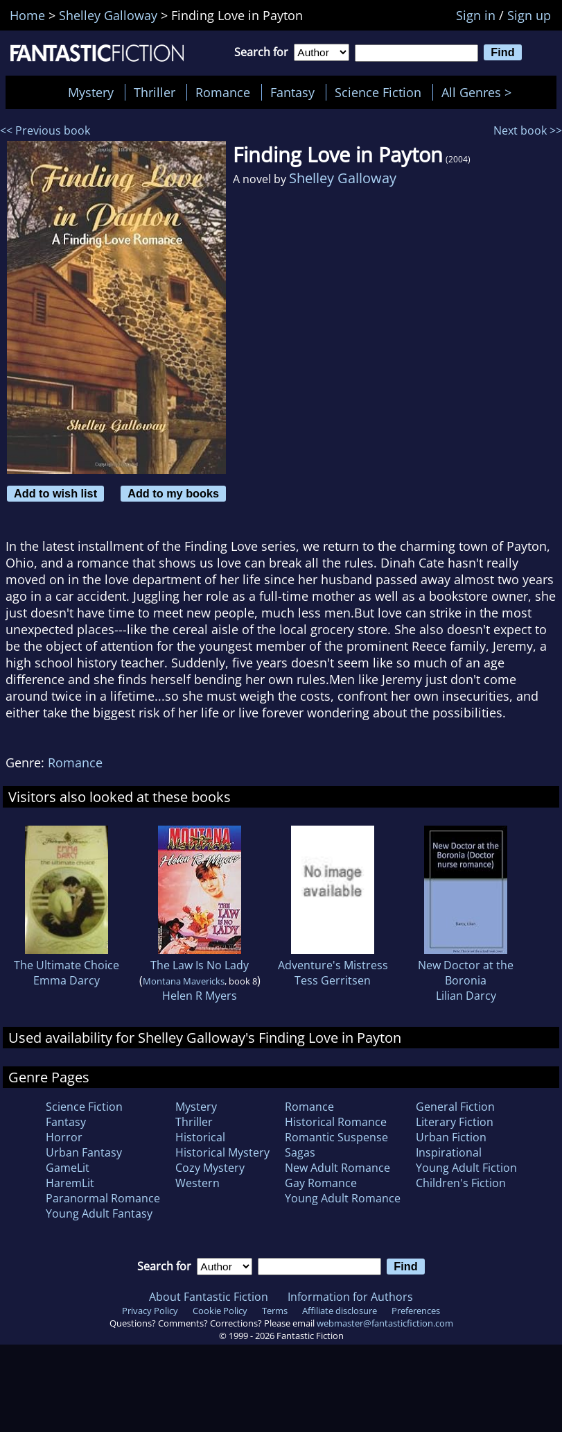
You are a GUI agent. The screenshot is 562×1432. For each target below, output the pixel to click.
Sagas (300, 1152)
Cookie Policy (220, 1310)
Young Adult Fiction (466, 1167)
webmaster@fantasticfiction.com (385, 1323)
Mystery (91, 92)
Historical (200, 1137)
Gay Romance (321, 1183)
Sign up (529, 15)
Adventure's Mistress (333, 965)
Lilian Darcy (466, 995)
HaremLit (70, 1183)
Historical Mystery (222, 1152)
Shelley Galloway (342, 178)
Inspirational (449, 1152)
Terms (275, 1310)
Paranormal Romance (103, 1198)
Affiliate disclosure (339, 1310)
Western (197, 1183)
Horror (64, 1137)
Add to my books (173, 493)
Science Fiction (378, 92)
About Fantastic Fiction (208, 1296)
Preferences (416, 1310)
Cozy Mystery (210, 1167)
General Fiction (455, 1106)
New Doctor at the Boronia (465, 972)
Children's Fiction (461, 1183)
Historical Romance (336, 1122)
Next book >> (527, 130)
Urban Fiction (451, 1137)
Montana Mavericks (184, 981)
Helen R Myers (199, 995)
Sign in (475, 15)
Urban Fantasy (84, 1152)
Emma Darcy (66, 980)
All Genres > (479, 92)
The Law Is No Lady (199, 965)
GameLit (67, 1167)
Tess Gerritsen (333, 980)
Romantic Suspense (336, 1137)
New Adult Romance (337, 1167)
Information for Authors (350, 1296)
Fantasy (292, 92)
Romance (222, 92)
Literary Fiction (454, 1122)
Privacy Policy (150, 1310)
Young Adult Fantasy (99, 1213)
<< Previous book (45, 130)
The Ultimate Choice (66, 965)
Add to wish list (55, 493)
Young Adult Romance (343, 1198)
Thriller (154, 92)
